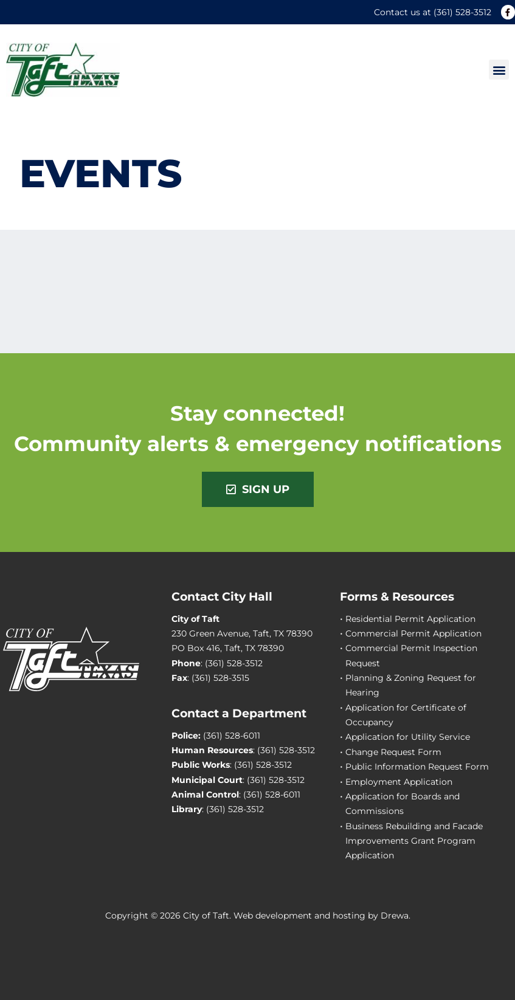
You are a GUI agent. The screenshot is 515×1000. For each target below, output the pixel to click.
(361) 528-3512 (462, 12)
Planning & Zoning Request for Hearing (410, 685)
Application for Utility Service (407, 736)
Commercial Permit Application (413, 633)
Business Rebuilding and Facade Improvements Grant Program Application (414, 841)
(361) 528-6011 (231, 735)
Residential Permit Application (410, 618)
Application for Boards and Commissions (402, 803)
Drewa (395, 915)
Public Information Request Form (417, 766)
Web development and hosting (299, 915)
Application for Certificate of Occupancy (405, 715)
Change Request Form (393, 752)
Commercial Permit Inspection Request (411, 655)
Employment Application (398, 781)
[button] (499, 70)
